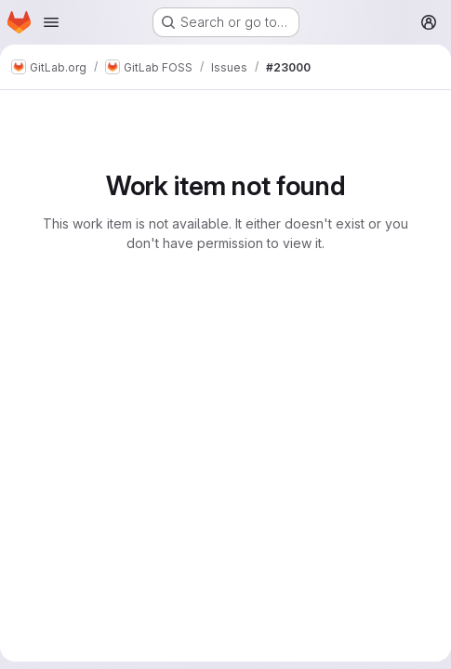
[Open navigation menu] (51, 22)
